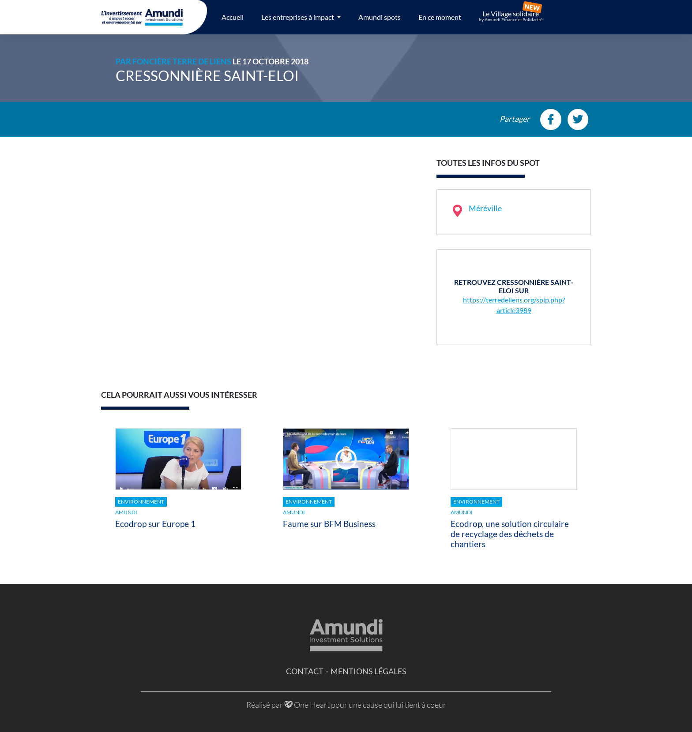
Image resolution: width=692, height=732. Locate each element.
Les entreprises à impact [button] (298, 17)
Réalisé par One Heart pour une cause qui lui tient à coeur (346, 705)
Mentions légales (368, 671)
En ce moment (439, 17)
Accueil (233, 17)
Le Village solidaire (510, 15)
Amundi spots (379, 17)
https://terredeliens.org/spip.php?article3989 (514, 304)
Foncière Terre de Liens (181, 61)
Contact (304, 671)
